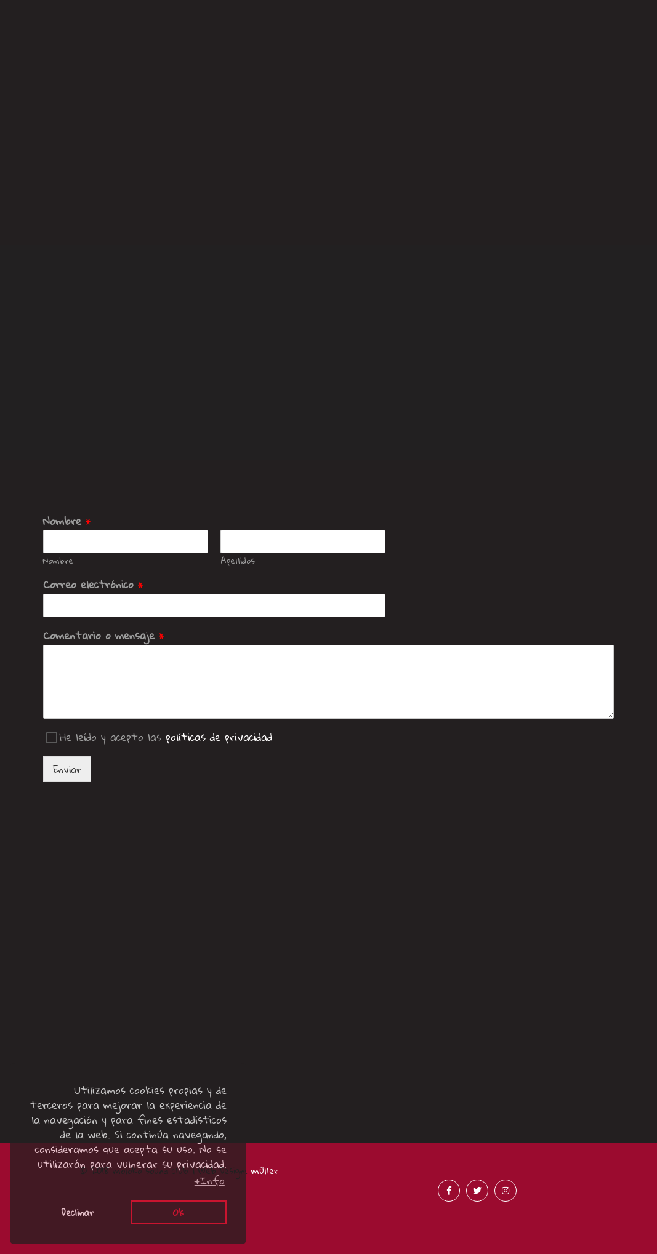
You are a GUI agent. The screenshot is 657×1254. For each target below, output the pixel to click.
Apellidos (237, 561)
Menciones (246, 86)
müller (265, 1170)
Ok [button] (178, 1212)
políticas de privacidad (219, 736)
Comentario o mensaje (103, 635)
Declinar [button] (77, 1212)
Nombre (67, 521)
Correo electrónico (93, 584)
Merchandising (574, 41)
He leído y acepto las (166, 736)
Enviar (67, 769)
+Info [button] (210, 1181)
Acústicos (410, 41)
